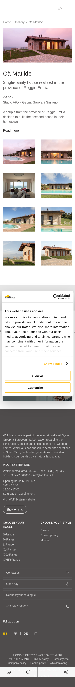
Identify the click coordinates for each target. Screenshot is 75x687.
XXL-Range (10, 554)
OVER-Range (11, 559)
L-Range (8, 544)
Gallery (20, 22)
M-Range (9, 539)
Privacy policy (40, 658)
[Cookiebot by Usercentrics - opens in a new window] (53, 296)
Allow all (37, 375)
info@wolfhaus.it (43, 475)
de (26, 633)
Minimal (45, 540)
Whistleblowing (58, 662)
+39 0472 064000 (19, 475)
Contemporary (49, 535)
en (59, 8)
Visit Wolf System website (19, 499)
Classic (45, 530)
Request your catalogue (37, 595)
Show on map (15, 509)
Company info (61, 658)
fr (15, 633)
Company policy (17, 662)
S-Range (8, 534)
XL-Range (9, 549)
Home (7, 22)
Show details (53, 363)
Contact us (37, 572)
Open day (37, 584)
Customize (38, 387)
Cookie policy (38, 662)
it (35, 633)
